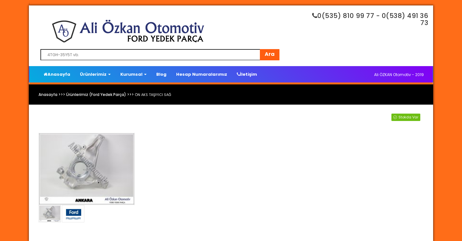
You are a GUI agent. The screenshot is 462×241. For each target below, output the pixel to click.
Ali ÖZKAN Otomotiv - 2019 (399, 74)
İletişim (247, 74)
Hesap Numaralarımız (201, 74)
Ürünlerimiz (95, 74)
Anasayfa (57, 74)
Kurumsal (133, 74)
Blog (161, 74)
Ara (270, 54)
